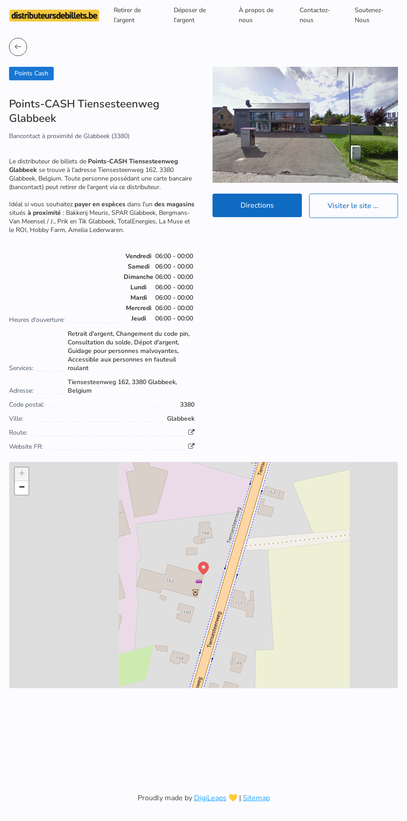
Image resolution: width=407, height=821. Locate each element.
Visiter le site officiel (361, 206)
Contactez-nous (315, 15)
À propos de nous (256, 15)
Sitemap (256, 798)
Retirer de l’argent (127, 15)
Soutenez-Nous (369, 15)
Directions (257, 205)
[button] (203, 568)
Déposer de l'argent (190, 15)
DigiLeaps (210, 798)
